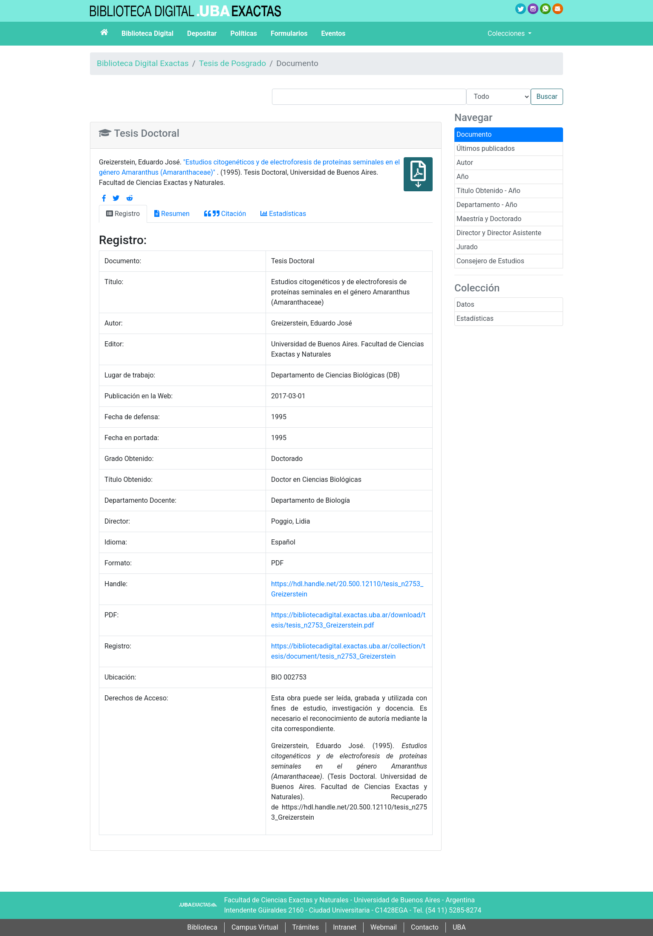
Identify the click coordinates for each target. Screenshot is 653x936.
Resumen (172, 214)
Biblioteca (202, 927)
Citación (225, 214)
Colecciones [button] (507, 33)
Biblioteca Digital (147, 33)
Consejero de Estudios (490, 261)
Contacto (425, 927)
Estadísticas (475, 318)
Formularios (289, 33)
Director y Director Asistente (499, 233)
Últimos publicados (486, 148)
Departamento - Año (487, 205)
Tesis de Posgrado (232, 63)
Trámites (305, 927)
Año (462, 177)
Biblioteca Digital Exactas (143, 63)
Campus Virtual (254, 927)
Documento (474, 134)
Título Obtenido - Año (488, 191)
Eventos (333, 33)
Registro (123, 214)
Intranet (344, 927)
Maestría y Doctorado (489, 219)
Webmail (383, 927)
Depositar (202, 33)
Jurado (467, 247)
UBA (459, 927)
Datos (465, 304)
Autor (465, 162)
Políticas (243, 33)
